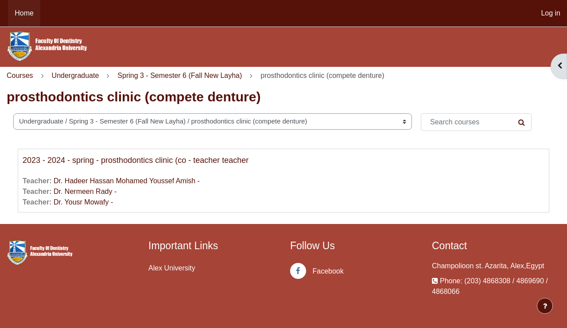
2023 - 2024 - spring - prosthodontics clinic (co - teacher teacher (136, 160)
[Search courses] (476, 122)
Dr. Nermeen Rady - (85, 191)
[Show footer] (545, 306)
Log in (550, 13)
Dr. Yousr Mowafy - (83, 202)
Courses (20, 75)
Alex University (171, 268)
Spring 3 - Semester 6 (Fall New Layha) (179, 75)
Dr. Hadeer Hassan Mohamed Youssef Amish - (127, 181)
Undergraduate (75, 75)
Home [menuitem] (24, 13)
